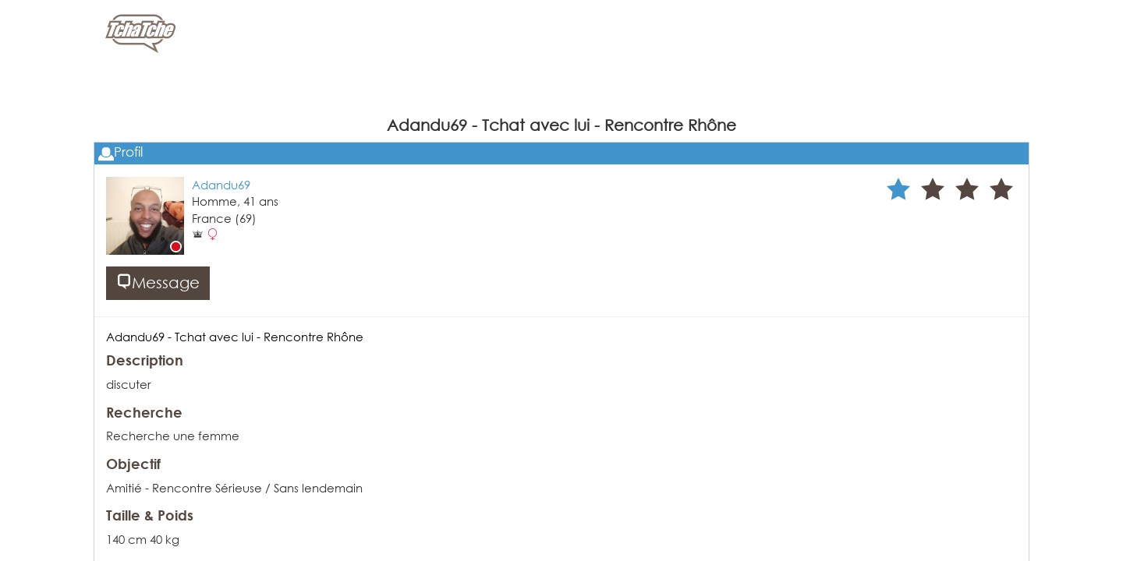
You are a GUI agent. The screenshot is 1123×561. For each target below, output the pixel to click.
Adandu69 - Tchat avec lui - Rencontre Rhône (234, 336)
